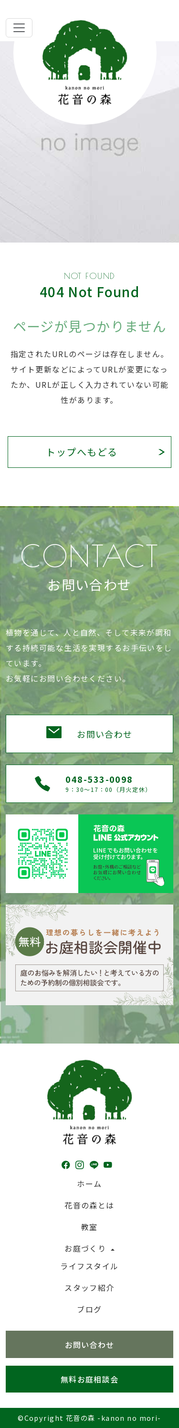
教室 (89, 1226)
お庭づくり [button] (86, 1248)
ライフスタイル (89, 1266)
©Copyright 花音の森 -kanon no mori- (89, 1418)
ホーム (89, 1183)
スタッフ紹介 (89, 1287)
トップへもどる (81, 452)
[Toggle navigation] (19, 27)
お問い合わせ (105, 734)
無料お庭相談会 (89, 1379)
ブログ (89, 1309)
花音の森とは (89, 1205)
